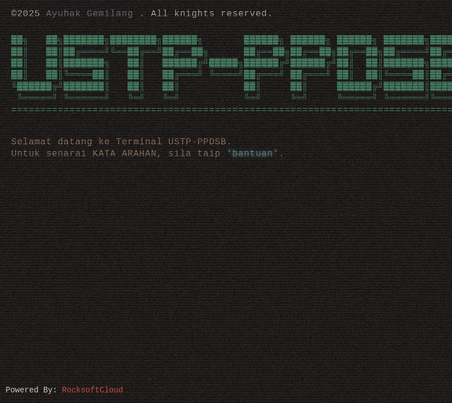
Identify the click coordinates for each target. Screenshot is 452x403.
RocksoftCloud (92, 389)
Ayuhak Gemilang (89, 14)
